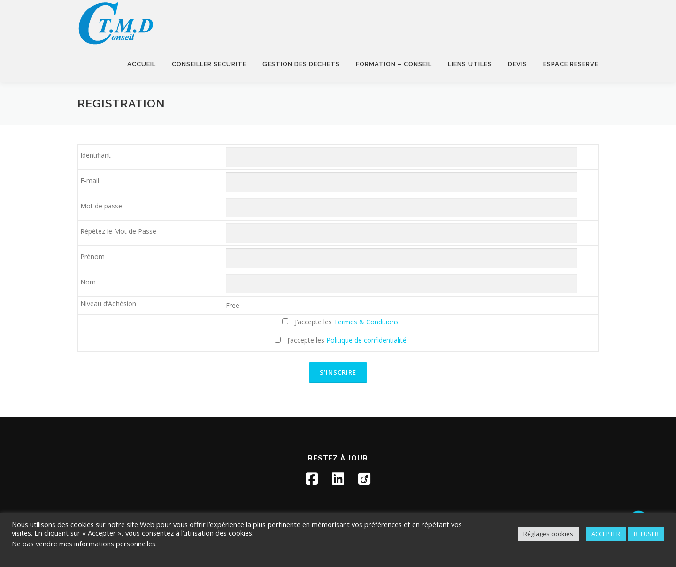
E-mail (89, 180)
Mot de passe (101, 205)
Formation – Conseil (394, 64)
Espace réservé (571, 64)
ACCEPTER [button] (606, 533)
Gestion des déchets (301, 64)
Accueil (141, 64)
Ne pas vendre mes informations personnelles (83, 543)
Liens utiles (470, 64)
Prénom (92, 256)
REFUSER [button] (646, 533)
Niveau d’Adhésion (108, 303)
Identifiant (95, 155)
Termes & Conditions (366, 321)
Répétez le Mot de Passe (118, 231)
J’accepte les (340, 321)
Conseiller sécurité (209, 64)
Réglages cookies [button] (548, 533)
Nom (88, 281)
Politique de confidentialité (366, 340)
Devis (517, 64)
